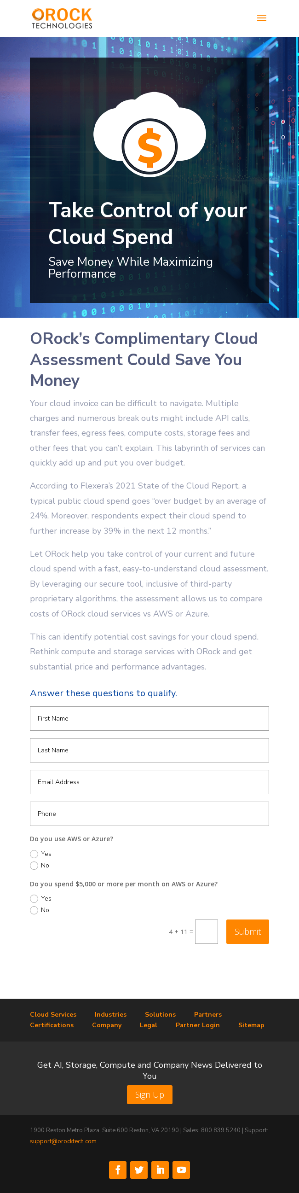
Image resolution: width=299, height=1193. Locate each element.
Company (106, 1025)
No (39, 865)
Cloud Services (53, 1014)
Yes (41, 854)
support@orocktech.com (63, 1141)
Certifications (52, 1025)
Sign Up (149, 1094)
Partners (208, 1014)
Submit (248, 931)
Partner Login (198, 1025)
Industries (110, 1014)
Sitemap (251, 1025)
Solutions (160, 1014)
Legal (148, 1025)
